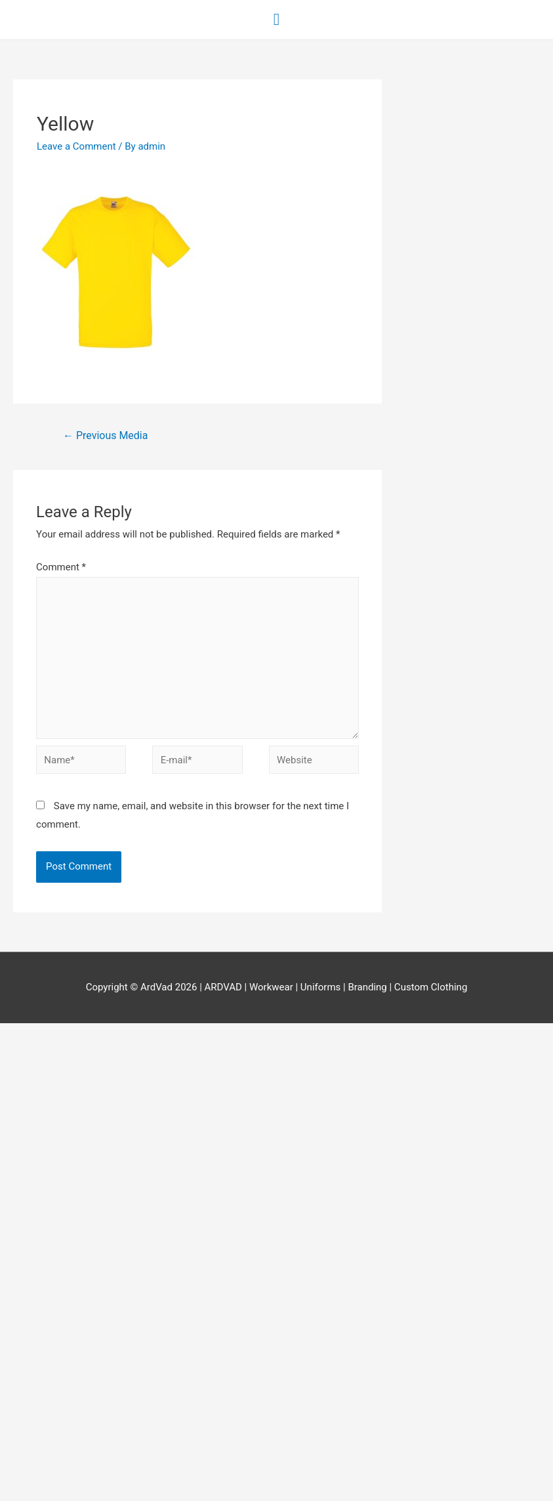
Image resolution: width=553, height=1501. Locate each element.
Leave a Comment (76, 146)
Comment (61, 567)
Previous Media (105, 435)
